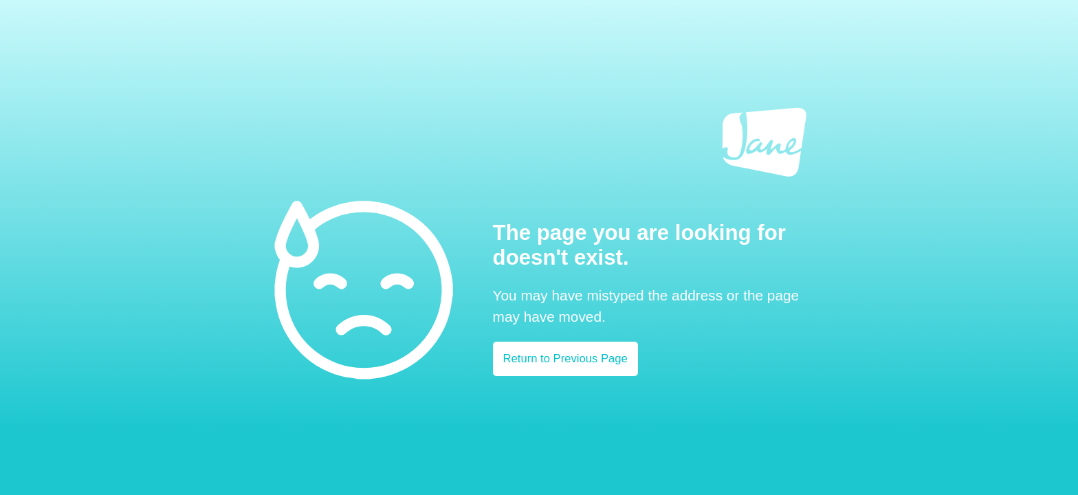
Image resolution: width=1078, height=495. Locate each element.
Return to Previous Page (565, 358)
